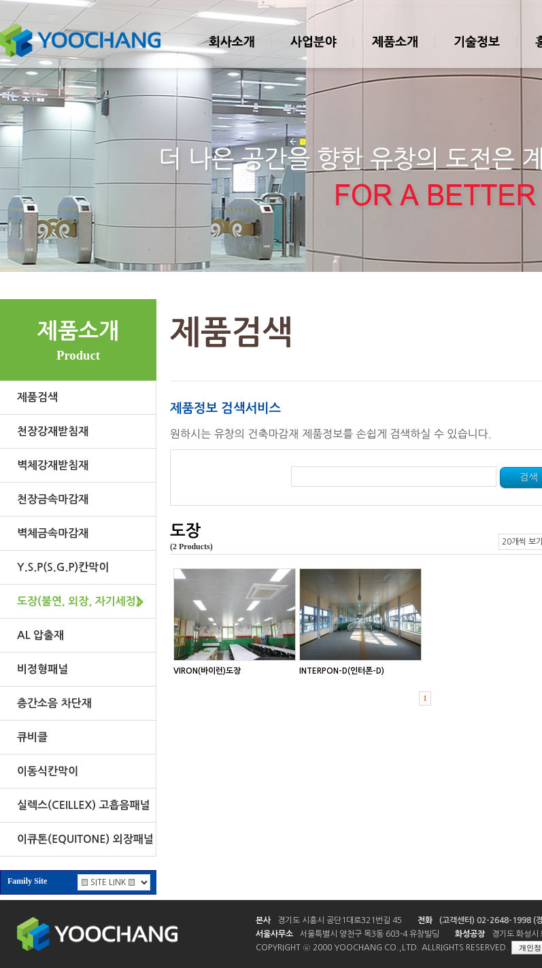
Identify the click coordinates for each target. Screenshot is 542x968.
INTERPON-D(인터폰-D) (341, 671)
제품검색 (37, 397)
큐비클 (32, 737)
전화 (425, 920)
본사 (263, 920)
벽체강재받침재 (52, 465)
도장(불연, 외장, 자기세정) (78, 601)
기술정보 (476, 54)
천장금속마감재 (52, 499)
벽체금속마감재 (52, 533)
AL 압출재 (40, 635)
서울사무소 (274, 934)
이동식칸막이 (47, 771)
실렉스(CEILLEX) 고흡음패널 (83, 805)
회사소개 (231, 54)
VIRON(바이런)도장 (207, 671)
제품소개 (394, 54)
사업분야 (313, 54)
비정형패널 (42, 669)
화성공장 (470, 934)
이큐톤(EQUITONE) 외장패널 (85, 839)
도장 (185, 531)
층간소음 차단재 (54, 703)
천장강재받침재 (52, 431)
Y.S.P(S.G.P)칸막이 (63, 567)
